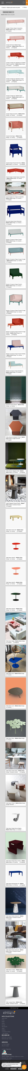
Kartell (3, 1021)
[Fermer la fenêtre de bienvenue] (20, 1063)
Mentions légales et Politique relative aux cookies (13, 1056)
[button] (24, 1067)
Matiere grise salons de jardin (13, 7)
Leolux (3, 1023)
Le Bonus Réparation (6, 1049)
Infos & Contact (5, 1046)
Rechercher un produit (7, 1037)
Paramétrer (13, 1068)
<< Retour (24, 7)
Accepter (20, 1068)
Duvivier (3, 1025)
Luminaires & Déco (6, 1032)
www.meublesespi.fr (6, 1060)
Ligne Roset (4, 1018)
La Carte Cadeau (5, 1044)
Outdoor (4, 7)
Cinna (3, 1020)
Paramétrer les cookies (7, 1058)
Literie (3, 1028)
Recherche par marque (7, 1039)
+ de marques (5, 1033)
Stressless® (4, 1026)
